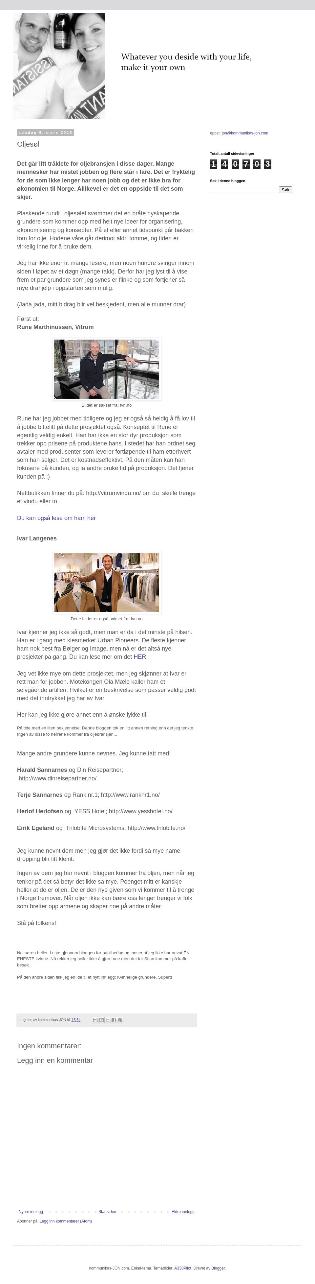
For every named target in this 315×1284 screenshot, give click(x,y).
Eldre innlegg (183, 1211)
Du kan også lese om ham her (57, 518)
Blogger (218, 1268)
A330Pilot (183, 1268)
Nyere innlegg (31, 1211)
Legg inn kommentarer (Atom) (66, 1221)
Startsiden (107, 1211)
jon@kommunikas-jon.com (245, 133)
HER (140, 657)
